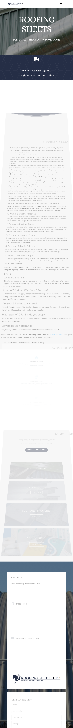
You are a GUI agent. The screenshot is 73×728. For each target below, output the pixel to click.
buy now (36, 48)
